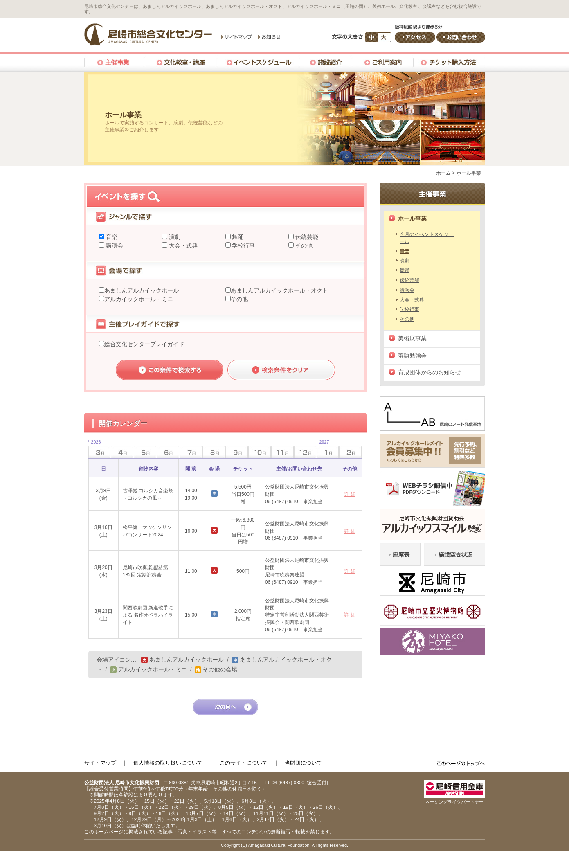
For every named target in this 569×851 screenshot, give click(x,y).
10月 (259, 452)
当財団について (303, 763)
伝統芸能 (306, 237)
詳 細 (349, 494)
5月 (145, 452)
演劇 (173, 237)
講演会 (113, 245)
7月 (191, 452)
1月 (323, 449)
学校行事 (243, 245)
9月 (236, 452)
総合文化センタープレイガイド (144, 344)
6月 (168, 452)
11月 (282, 452)
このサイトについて (244, 763)
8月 (213, 452)
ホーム (443, 173)
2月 (350, 452)
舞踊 (237, 237)
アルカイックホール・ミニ (138, 299)
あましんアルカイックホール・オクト (279, 290)
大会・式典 (182, 245)
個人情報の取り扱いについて (167, 763)
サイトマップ (100, 763)
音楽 (110, 237)
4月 (122, 452)
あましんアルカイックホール (141, 290)
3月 (94, 449)
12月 (305, 452)
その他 (303, 245)
